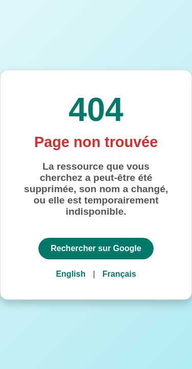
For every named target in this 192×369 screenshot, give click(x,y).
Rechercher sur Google (96, 248)
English (71, 274)
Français (119, 274)
